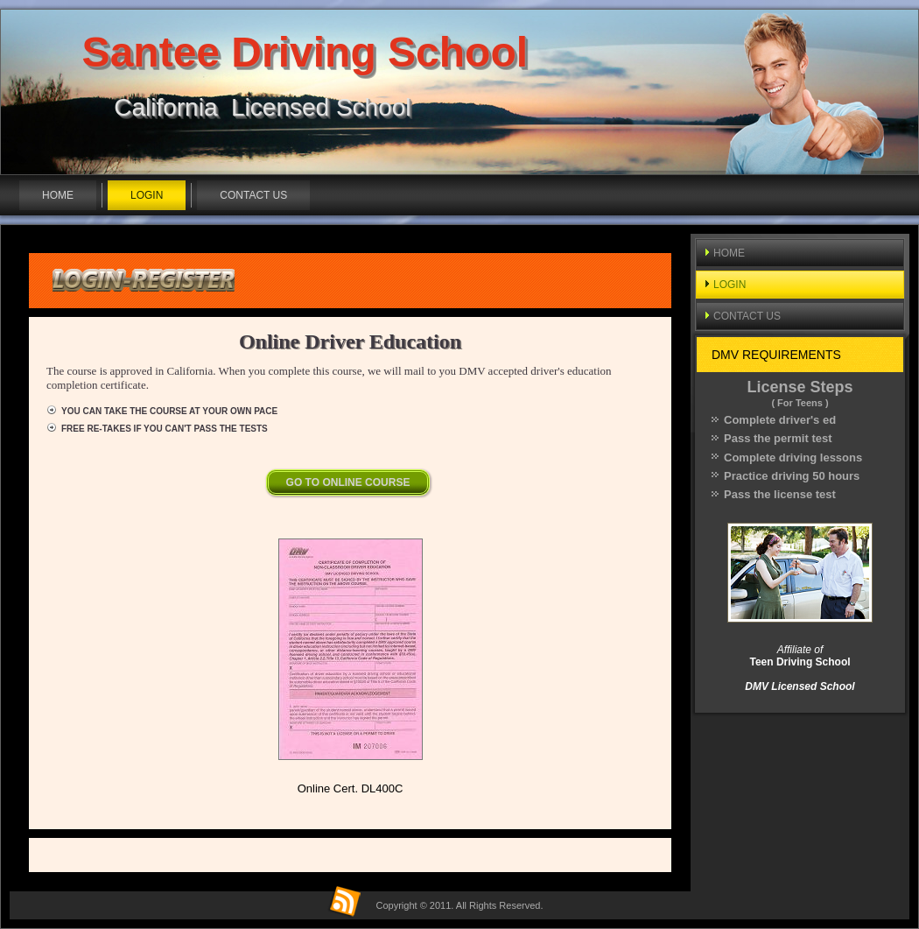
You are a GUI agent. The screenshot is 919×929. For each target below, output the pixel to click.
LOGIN (146, 195)
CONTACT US (253, 195)
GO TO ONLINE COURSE (348, 482)
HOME (58, 195)
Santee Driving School (305, 52)
